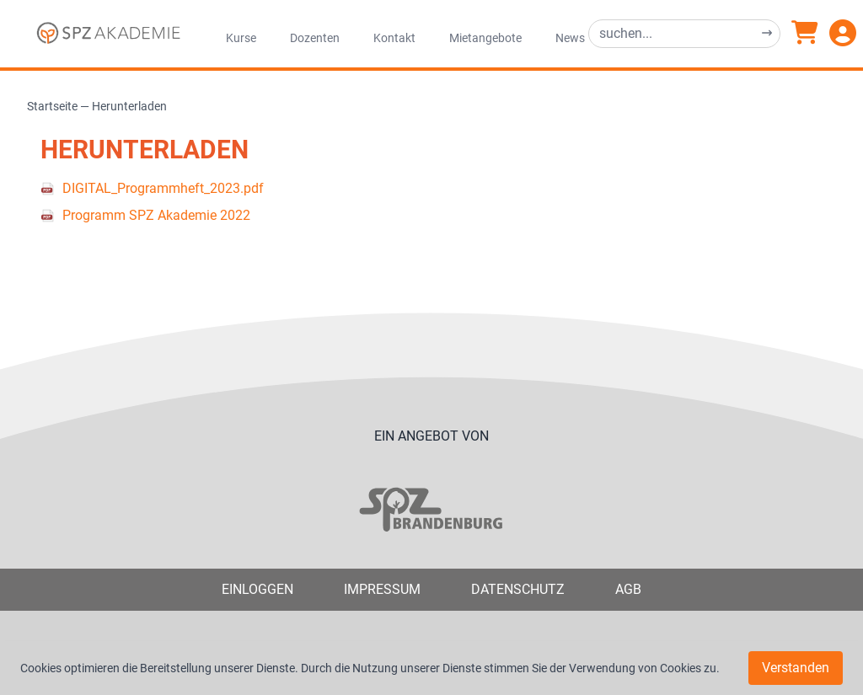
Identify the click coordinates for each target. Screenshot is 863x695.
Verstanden (795, 668)
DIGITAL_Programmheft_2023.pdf (163, 188)
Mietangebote (485, 38)
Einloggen (257, 589)
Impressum (382, 589)
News (570, 38)
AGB (628, 589)
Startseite (52, 106)
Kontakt (394, 38)
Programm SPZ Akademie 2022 (156, 215)
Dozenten (315, 38)
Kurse (241, 38)
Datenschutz (518, 589)
